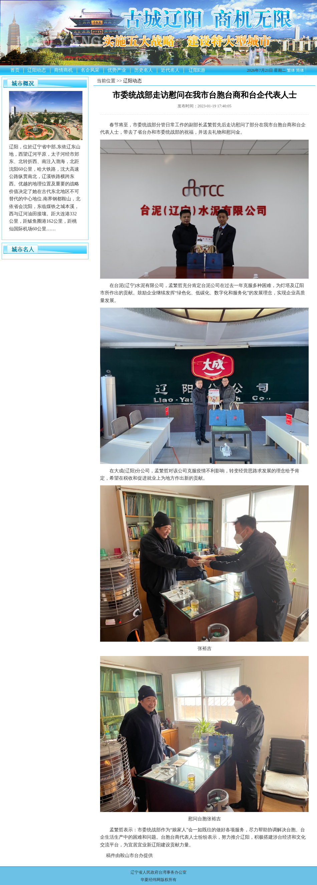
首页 (15, 70)
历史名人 (143, 70)
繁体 (291, 70)
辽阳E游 (197, 70)
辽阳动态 (36, 70)
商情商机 (63, 70)
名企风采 (90, 70)
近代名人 (170, 70)
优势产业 (116, 70)
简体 (300, 70)
